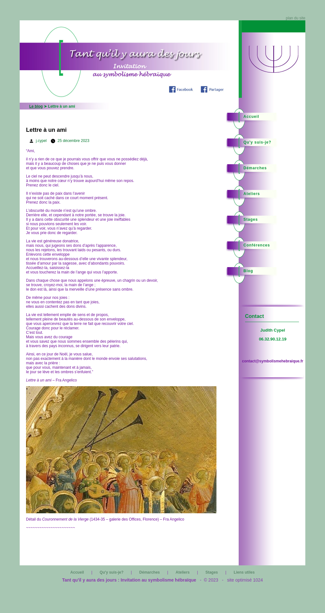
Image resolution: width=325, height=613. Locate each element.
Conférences (256, 245)
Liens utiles (244, 572)
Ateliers (251, 194)
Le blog (36, 106)
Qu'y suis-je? (257, 142)
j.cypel (41, 140)
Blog (248, 271)
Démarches (255, 168)
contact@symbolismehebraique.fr (272, 361)
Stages (250, 219)
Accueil (251, 116)
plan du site (295, 18)
